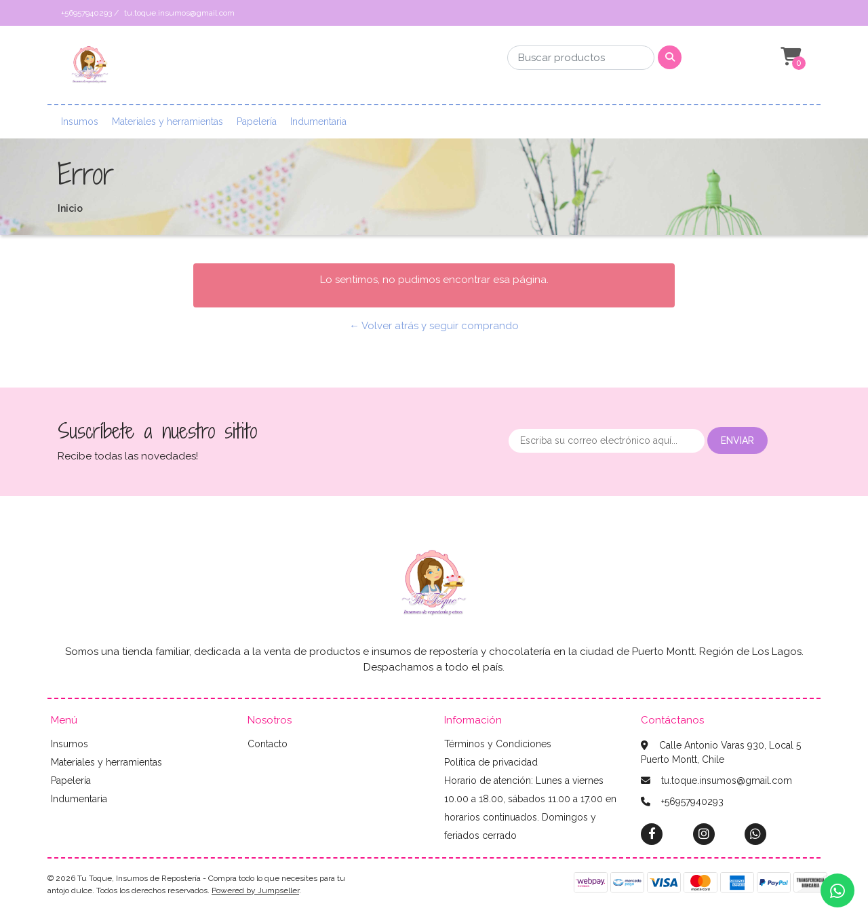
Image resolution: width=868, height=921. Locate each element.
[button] (789, 57)
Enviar (737, 440)
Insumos (79, 121)
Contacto (268, 743)
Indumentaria (318, 121)
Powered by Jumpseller (255, 890)
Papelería (257, 121)
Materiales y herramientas (167, 121)
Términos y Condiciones (497, 743)
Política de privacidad (491, 762)
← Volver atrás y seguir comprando (434, 326)
